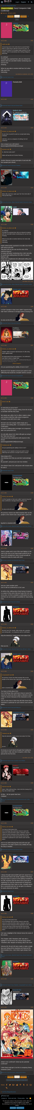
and (12, 105)
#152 (32, 624)
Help (27, 1098)
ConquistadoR (17, 475)
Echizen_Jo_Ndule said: (8, 131)
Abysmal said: (5, 786)
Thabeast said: (6, 733)
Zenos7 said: (5, 401)
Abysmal (16, 961)
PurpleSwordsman (19, 565)
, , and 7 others (17, 649)
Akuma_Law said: (6, 496)
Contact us (4, 1098)
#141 (32, 40)
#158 (32, 913)
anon (14, 854)
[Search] (31, 2)
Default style (5, 1095)
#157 (32, 872)
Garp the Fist (17, 990)
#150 (32, 548)
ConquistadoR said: (7, 675)
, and (17, 526)
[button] (2, 2)
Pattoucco (4, 13)
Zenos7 (15, 170)
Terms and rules (12, 1098)
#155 (32, 783)
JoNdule (15, 23)
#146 (32, 306)
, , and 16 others (14, 1072)
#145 (32, 224)
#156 (32, 823)
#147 (32, 345)
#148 (32, 398)
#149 (32, 493)
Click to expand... (17, 363)
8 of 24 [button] (17, 16)
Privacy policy (21, 1098)
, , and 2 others (17, 202)
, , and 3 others (17, 284)
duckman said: (6, 149)
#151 (32, 582)
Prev (10, 16)
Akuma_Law (17, 289)
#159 (32, 979)
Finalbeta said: (6, 445)
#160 (32, 1007)
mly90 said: (5, 44)
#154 (32, 729)
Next (23, 16)
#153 (32, 671)
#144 (32, 187)
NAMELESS (16, 531)
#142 (32, 99)
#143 (32, 127)
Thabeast (16, 607)
